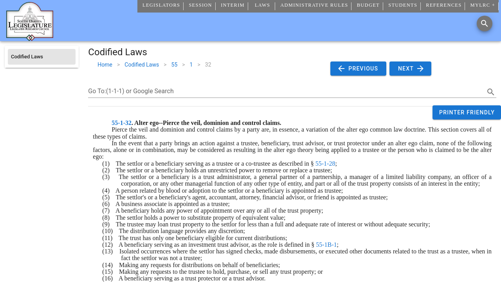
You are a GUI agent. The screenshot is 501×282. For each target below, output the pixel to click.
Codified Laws (141, 64)
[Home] (29, 38)
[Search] (484, 23)
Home (104, 64)
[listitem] (42, 57)
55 (174, 64)
